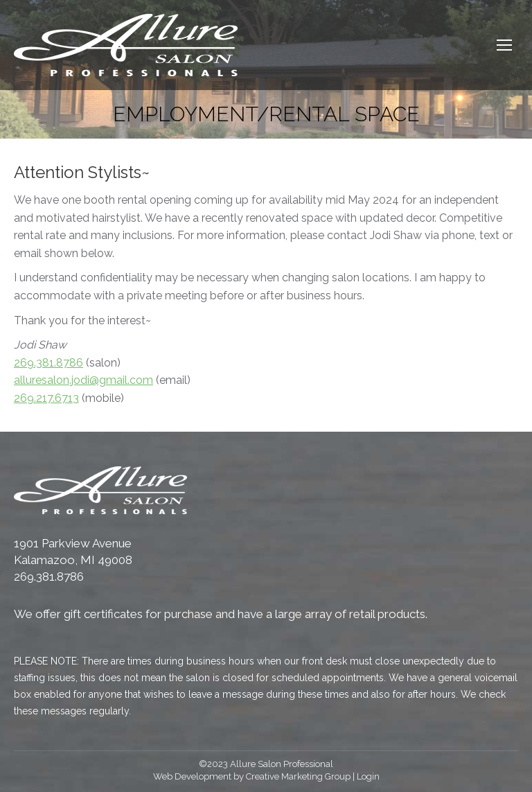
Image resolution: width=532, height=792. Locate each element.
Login (368, 776)
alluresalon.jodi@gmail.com (83, 380)
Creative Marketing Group (298, 776)
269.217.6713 (46, 398)
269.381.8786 (48, 362)
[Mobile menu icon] (504, 45)
